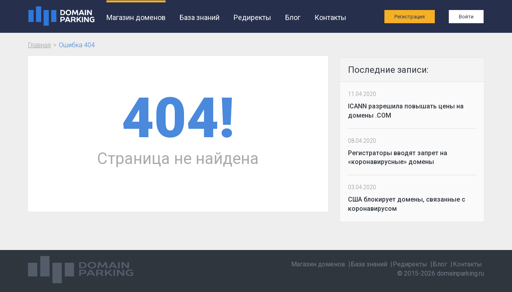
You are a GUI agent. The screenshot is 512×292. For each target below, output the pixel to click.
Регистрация (409, 17)
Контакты (330, 17)
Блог (292, 17)
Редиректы (252, 17)
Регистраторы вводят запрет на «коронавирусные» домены (397, 157)
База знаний (200, 17)
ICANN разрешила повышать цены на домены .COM (406, 110)
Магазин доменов (136, 17)
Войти (466, 17)
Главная (39, 45)
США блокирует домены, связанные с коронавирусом (406, 204)
